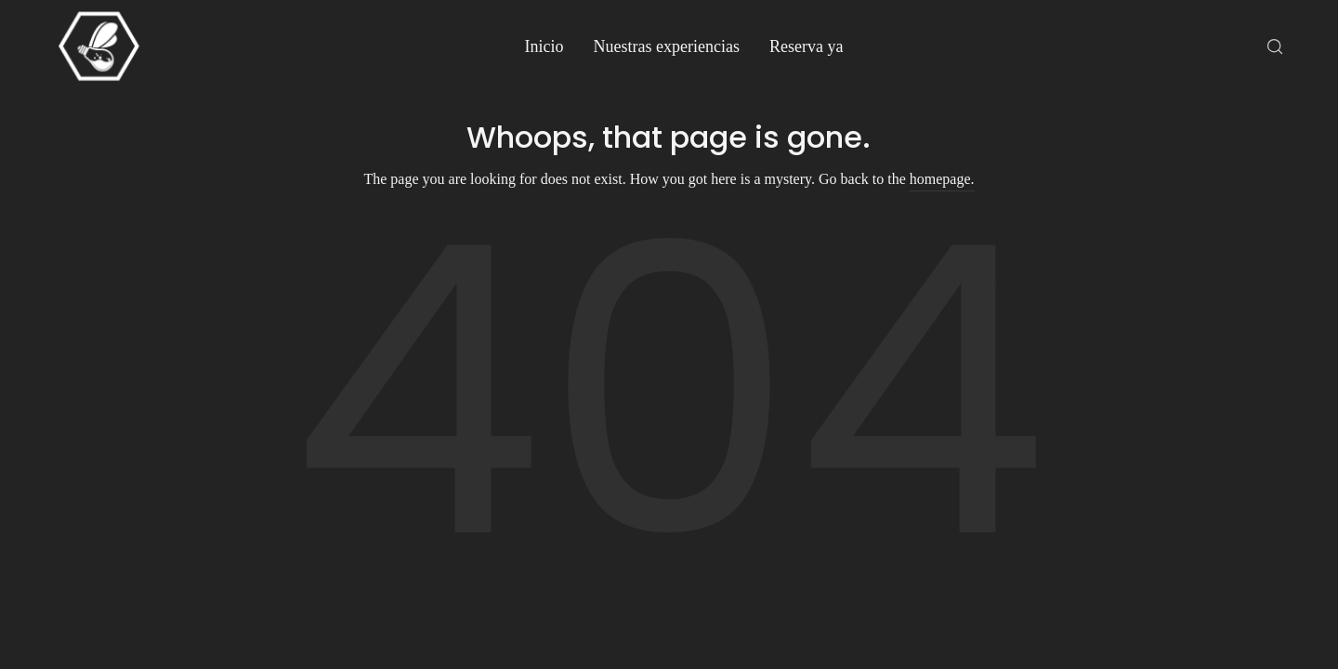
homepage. (942, 179)
